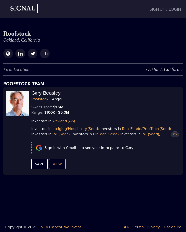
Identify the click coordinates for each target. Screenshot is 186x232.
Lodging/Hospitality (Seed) (76, 128)
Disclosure (171, 227)
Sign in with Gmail (55, 147)
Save (39, 164)
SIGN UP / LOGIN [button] (165, 9)
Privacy (153, 227)
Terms (138, 227)
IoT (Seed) (61, 134)
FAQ (125, 227)
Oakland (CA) (64, 121)
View (57, 164)
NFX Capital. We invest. (61, 227)
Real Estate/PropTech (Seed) (146, 128)
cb (45, 54)
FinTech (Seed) (106, 134)
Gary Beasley (46, 93)
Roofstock (39, 99)
